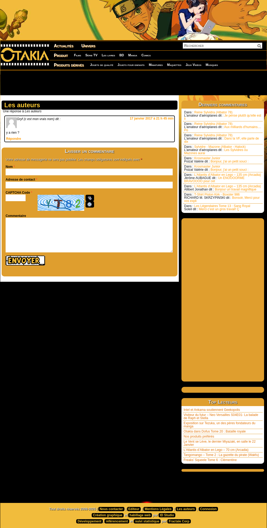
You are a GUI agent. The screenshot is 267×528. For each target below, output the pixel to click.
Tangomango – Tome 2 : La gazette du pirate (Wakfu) (221, 455)
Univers (88, 45)
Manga (132, 55)
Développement (89, 521)
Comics (146, 55)
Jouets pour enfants (131, 65)
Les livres (108, 55)
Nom (9, 167)
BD (121, 55)
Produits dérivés (69, 65)
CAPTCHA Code (18, 192)
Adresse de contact (20, 179)
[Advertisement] (133, 83)
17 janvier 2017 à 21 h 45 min (151, 118)
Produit (61, 55)
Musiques (212, 65)
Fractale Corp (179, 521)
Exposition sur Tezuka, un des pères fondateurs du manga (219, 424)
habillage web (140, 515)
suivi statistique (147, 521)
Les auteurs (186, 509)
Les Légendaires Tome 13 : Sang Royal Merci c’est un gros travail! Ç (217, 207)
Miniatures (156, 65)
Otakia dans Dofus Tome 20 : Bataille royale (215, 431)
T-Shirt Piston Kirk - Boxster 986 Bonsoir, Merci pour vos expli (222, 198)
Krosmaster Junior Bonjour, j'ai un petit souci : (216, 159)
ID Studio (167, 515)
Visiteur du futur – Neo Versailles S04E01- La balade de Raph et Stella (221, 416)
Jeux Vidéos (193, 65)
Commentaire (16, 216)
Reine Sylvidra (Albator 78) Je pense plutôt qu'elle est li (222, 115)
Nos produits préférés (199, 436)
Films (77, 55)
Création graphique (107, 515)
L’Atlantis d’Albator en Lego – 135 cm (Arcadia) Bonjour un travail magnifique (222, 187)
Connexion (208, 509)
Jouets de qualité (101, 65)
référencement (117, 521)
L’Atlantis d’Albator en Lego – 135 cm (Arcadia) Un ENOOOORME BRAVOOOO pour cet (222, 178)
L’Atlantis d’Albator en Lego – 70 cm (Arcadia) (216, 450)
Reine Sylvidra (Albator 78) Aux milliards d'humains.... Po (222, 127)
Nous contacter (111, 509)
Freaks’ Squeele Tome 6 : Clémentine (210, 460)
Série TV (91, 55)
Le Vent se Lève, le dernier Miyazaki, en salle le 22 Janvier (220, 443)
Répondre (13, 139)
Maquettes (174, 65)
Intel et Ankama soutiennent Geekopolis (212, 410)
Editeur (133, 509)
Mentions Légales (158, 509)
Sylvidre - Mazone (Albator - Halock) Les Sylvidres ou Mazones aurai (216, 150)
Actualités (63, 45)
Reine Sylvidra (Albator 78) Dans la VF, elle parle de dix (221, 138)
